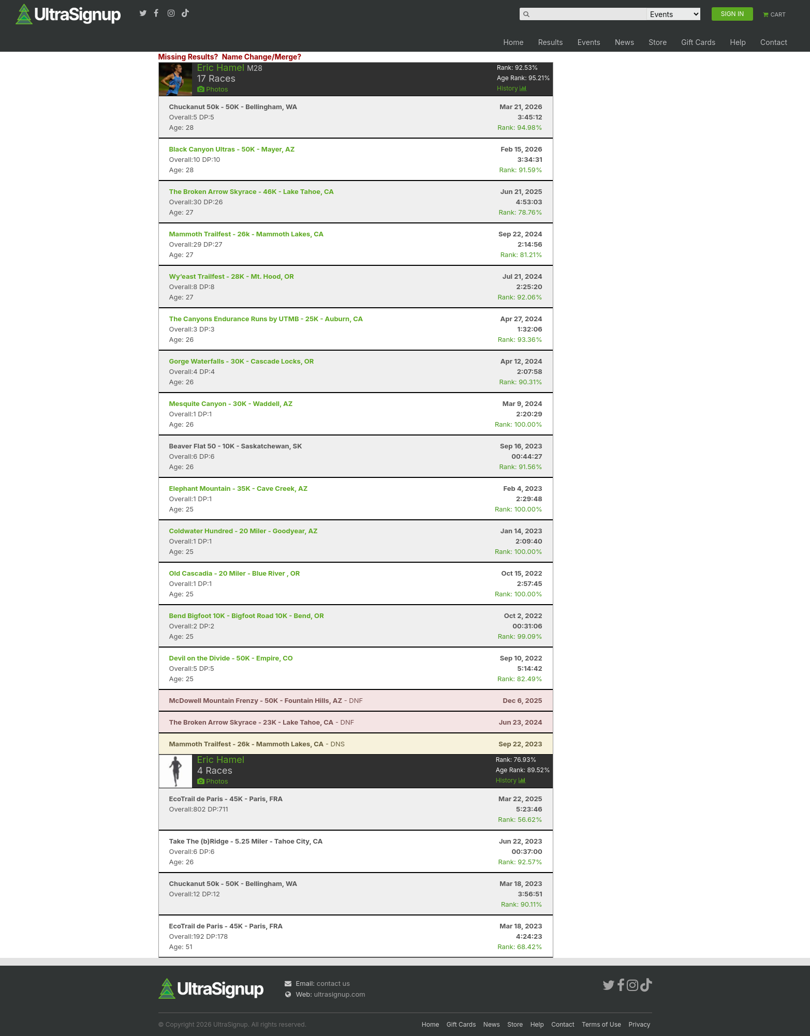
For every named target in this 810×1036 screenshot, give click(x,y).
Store (658, 42)
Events (589, 42)
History (512, 88)
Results (550, 42)
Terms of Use (601, 1024)
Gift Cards (698, 42)
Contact (773, 42)
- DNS (257, 744)
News (624, 42)
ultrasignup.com (339, 994)
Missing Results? (188, 56)
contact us (333, 983)
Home (513, 42)
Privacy (640, 1024)
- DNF (266, 700)
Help (738, 42)
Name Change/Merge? (262, 56)
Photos (212, 89)
